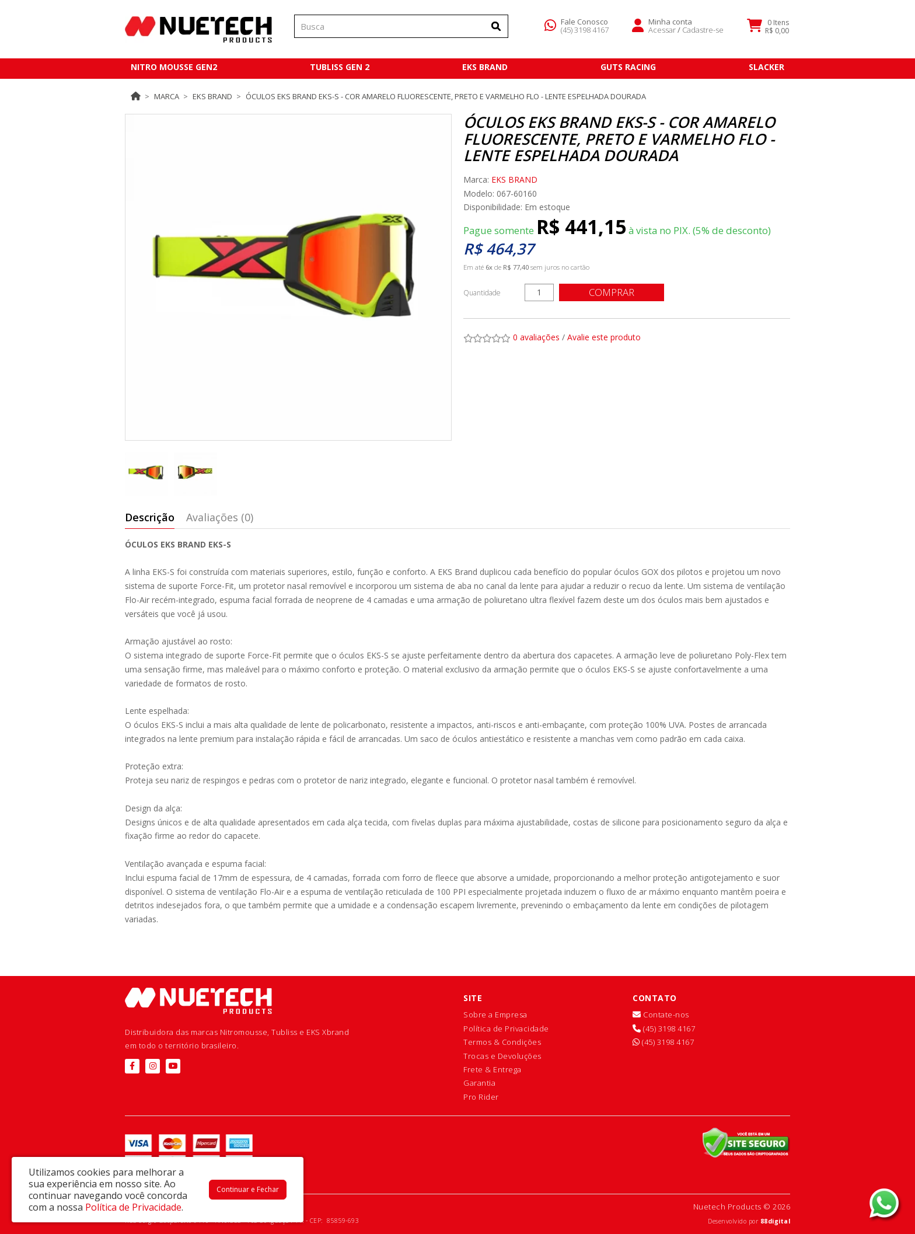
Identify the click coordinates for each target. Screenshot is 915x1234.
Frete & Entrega (492, 1069)
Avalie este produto (604, 337)
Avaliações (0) (219, 517)
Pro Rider (481, 1097)
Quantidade (482, 293)
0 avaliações (536, 337)
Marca (166, 96)
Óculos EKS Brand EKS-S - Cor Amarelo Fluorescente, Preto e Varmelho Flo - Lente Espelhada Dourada (446, 96)
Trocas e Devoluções (502, 1056)
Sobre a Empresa (495, 1014)
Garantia (479, 1083)
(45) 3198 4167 (585, 31)
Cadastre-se (703, 31)
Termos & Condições (502, 1042)
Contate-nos (661, 1014)
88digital (775, 1221)
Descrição (149, 517)
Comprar (612, 292)
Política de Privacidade (506, 1028)
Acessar (662, 31)
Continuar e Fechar (247, 1189)
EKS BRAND (212, 96)
